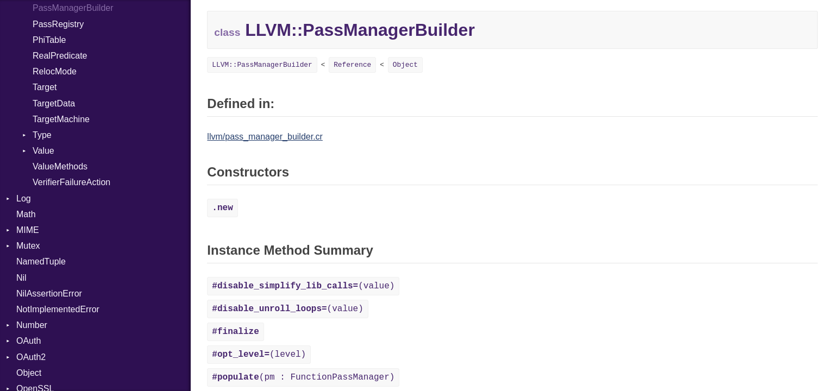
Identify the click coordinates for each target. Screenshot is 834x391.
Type (42, 135)
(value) (303, 286)
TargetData (54, 103)
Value (43, 150)
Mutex (28, 245)
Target (45, 87)
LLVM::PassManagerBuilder (262, 65)
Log (23, 198)
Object (28, 372)
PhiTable (49, 40)
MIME (27, 230)
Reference (352, 65)
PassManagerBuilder (73, 7)
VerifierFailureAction (71, 182)
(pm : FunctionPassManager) (303, 377)
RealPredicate (60, 55)
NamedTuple (41, 261)
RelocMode (55, 71)
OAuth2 (31, 357)
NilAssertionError (49, 293)
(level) (259, 355)
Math (26, 214)
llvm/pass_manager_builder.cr (265, 136)
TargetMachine (61, 119)
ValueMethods (60, 166)
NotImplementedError (57, 309)
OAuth (28, 340)
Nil (21, 277)
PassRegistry (58, 24)
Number (31, 325)
